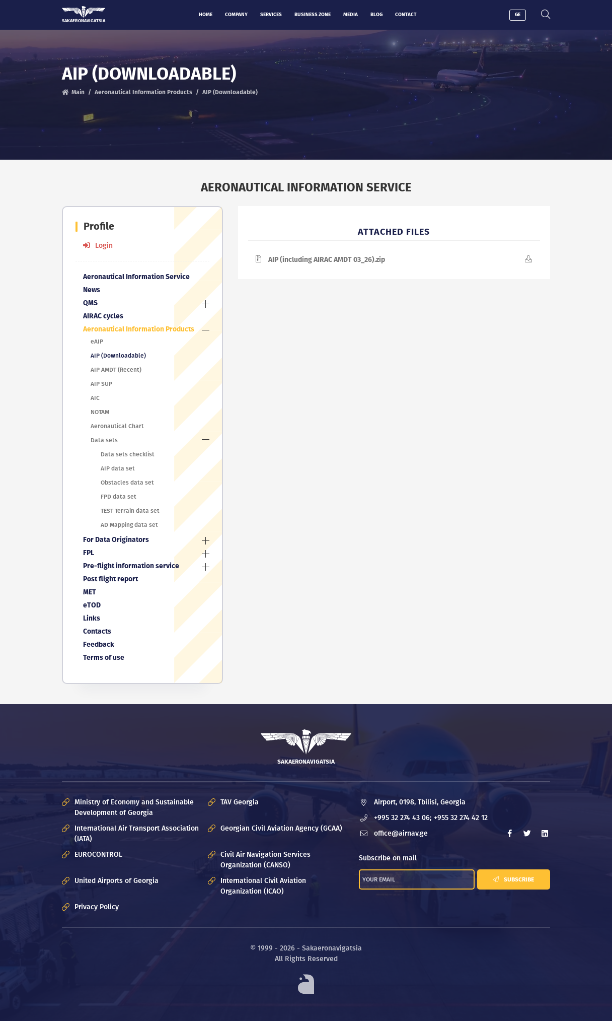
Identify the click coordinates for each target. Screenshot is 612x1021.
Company (236, 15)
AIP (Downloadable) (118, 355)
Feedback (98, 644)
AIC (95, 397)
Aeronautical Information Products (143, 92)
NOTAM (100, 412)
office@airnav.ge (401, 833)
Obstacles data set (127, 482)
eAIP (97, 341)
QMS (90, 303)
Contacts (97, 631)
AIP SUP (101, 383)
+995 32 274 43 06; (402, 817)
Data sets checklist (128, 454)
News (91, 290)
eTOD (92, 605)
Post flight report (110, 579)
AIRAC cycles (103, 316)
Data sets (104, 440)
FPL (88, 553)
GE (517, 15)
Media (350, 15)
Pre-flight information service (131, 566)
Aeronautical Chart (117, 426)
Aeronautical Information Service (136, 277)
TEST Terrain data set (130, 510)
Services (271, 15)
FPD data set (118, 496)
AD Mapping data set (129, 524)
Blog (376, 15)
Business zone (312, 15)
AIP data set (118, 468)
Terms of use (103, 657)
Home (205, 15)
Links (91, 618)
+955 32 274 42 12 (461, 817)
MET (89, 592)
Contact (405, 15)
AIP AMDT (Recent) (116, 369)
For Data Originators (116, 539)
